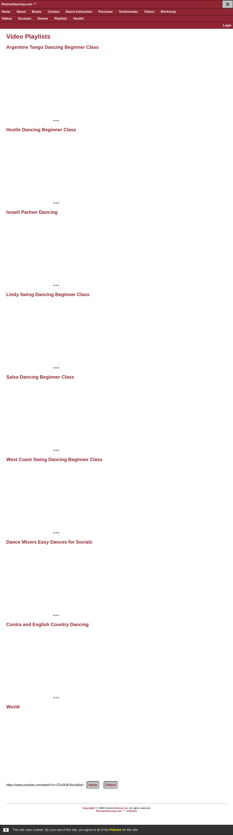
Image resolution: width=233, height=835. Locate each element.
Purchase (105, 11)
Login (227, 25)
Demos (43, 18)
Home (6, 11)
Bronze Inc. (121, 808)
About (20, 11)
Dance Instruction (79, 11)
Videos (149, 11)
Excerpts (24, 18)
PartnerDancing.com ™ (19, 4)
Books (37, 11)
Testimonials (128, 11)
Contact (54, 11)
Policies (115, 829)
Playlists (60, 18)
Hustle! (78, 18)
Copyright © (89, 808)
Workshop (168, 11)
